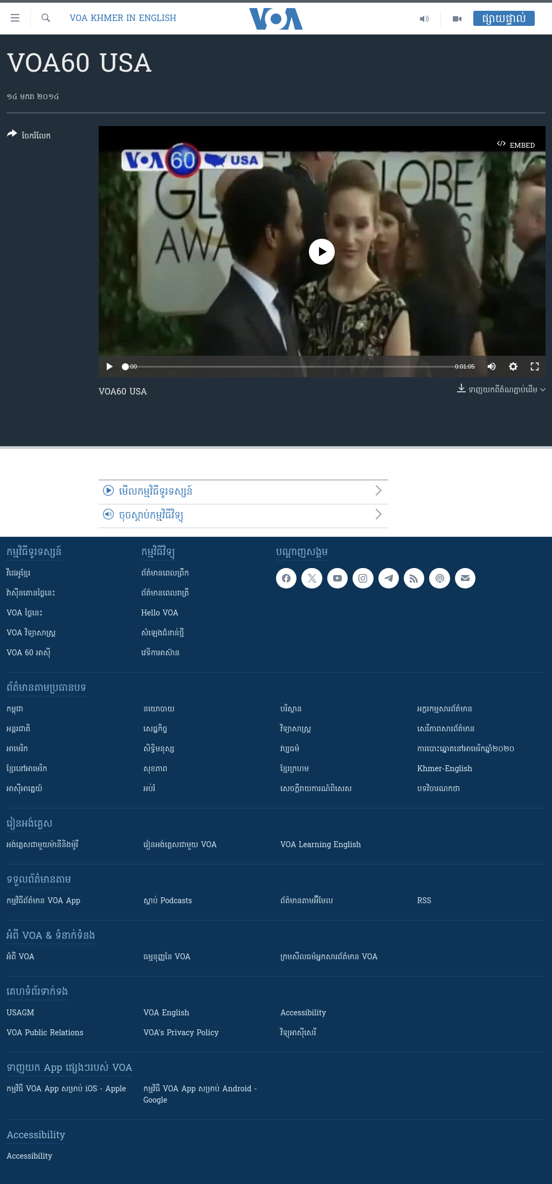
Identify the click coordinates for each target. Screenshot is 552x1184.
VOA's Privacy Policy (181, 1033)
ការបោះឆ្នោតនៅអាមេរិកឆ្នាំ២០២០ (465, 749)
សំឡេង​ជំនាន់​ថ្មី (162, 633)
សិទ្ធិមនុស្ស (159, 749)
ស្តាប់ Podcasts (167, 901)
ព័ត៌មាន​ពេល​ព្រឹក (165, 573)
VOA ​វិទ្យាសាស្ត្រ (31, 633)
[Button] (29, 137)
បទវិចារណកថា (438, 789)
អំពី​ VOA (20, 957)
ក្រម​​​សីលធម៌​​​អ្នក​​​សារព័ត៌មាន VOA (329, 957)
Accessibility (303, 1013)
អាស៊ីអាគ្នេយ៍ (24, 789)
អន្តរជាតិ (18, 729)
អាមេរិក (17, 749)
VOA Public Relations (45, 1033)
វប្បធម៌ (289, 749)
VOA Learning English (320, 845)
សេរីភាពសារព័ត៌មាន (446, 729)
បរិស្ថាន (291, 709)
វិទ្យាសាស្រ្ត (295, 729)
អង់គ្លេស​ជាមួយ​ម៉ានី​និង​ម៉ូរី (42, 845)
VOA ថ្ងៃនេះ (24, 613)
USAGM (20, 1013)
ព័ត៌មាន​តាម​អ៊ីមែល (306, 901)
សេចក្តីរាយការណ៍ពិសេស (316, 789)
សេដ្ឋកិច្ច (155, 729)
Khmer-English (444, 769)
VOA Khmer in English (123, 18)
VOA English (166, 1013)
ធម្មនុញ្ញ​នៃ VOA (167, 957)
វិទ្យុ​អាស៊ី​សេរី (298, 1033)
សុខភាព (155, 769)
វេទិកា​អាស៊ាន (160, 653)
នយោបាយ (159, 709)
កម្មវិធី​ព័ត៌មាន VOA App (43, 901)
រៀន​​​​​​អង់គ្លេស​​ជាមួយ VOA (180, 845)
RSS (424, 901)
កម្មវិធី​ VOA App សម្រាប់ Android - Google (200, 1095)
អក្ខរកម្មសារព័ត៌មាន (444, 709)
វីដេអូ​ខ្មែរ (18, 573)
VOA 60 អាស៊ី (28, 653)
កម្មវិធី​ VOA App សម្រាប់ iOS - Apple (66, 1089)
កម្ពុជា (14, 709)
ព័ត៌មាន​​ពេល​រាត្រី (165, 593)
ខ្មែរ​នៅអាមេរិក (26, 769)
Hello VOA (159, 613)
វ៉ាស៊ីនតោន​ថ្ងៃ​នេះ (31, 593)
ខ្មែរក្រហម (294, 769)
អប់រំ (149, 789)
